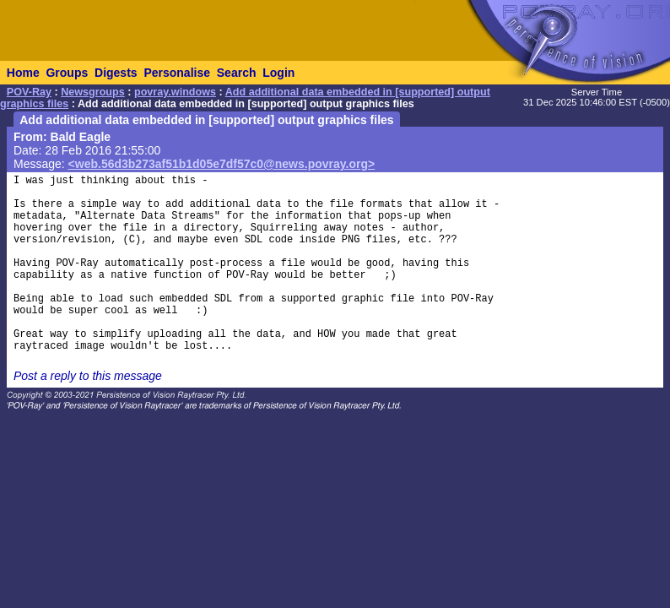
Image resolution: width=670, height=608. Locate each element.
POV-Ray (29, 92)
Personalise (176, 72)
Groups (67, 72)
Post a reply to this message (88, 376)
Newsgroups (93, 92)
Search (237, 72)
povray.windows (175, 92)
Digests (116, 72)
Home (23, 72)
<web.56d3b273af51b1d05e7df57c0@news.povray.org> (222, 164)
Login (278, 72)
